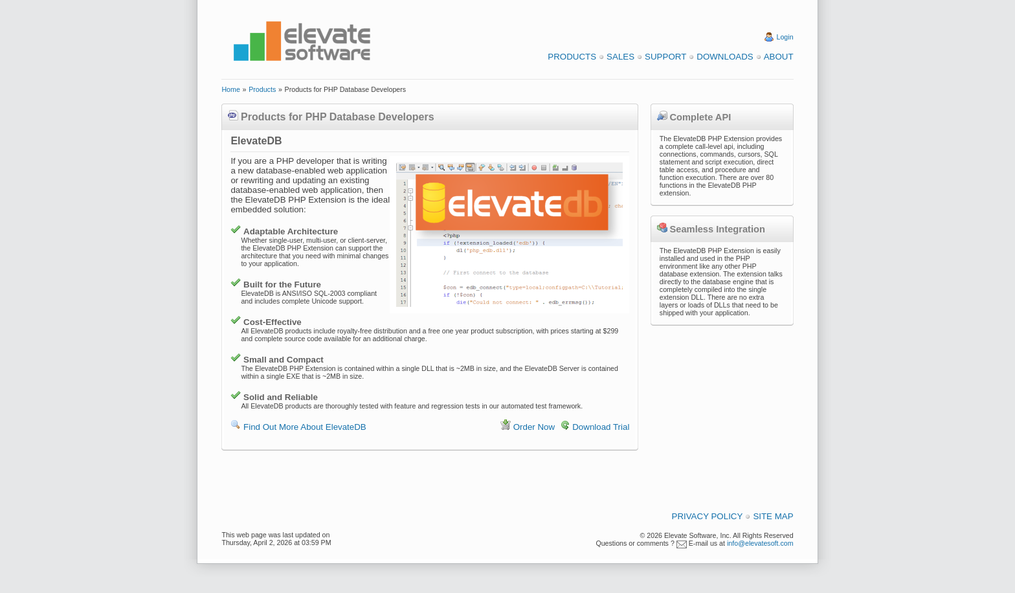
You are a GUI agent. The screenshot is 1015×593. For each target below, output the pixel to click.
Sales (620, 57)
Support (665, 57)
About (779, 57)
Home (230, 89)
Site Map (773, 516)
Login (785, 37)
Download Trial (600, 427)
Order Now (534, 427)
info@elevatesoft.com (760, 543)
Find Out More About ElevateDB (304, 427)
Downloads (725, 57)
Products (572, 57)
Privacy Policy (707, 516)
